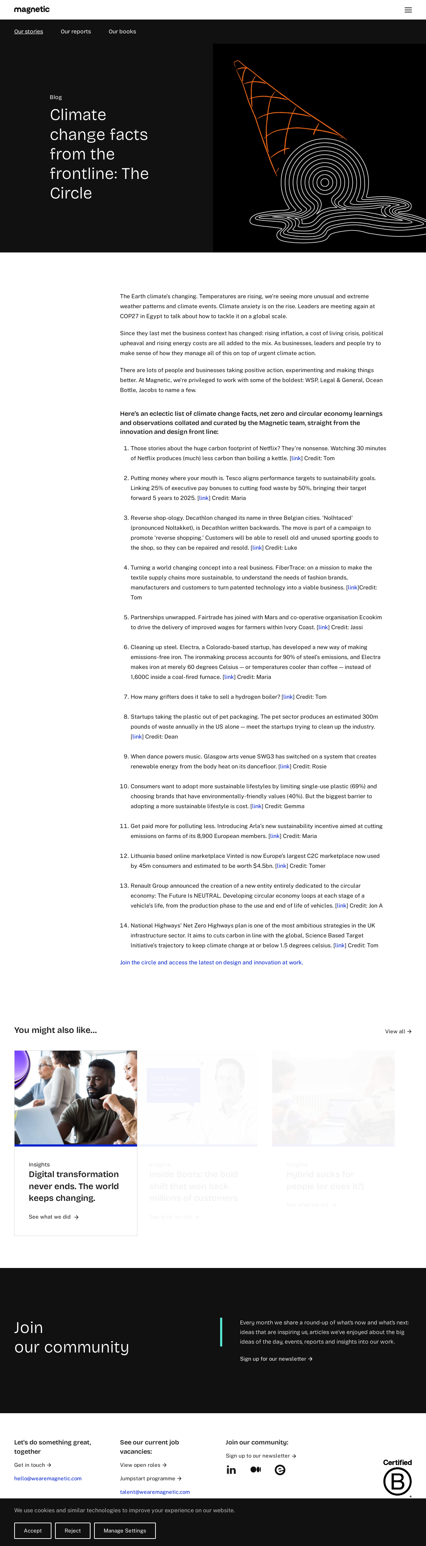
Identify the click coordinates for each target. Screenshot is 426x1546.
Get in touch (32, 1465)
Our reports (76, 31)
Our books (122, 31)
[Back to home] (32, 10)
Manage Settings (125, 1531)
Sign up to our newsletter (261, 1456)
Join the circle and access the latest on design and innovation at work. (205, 962)
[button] (408, 10)
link (290, 458)
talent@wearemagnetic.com (155, 1492)
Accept (33, 1531)
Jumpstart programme (150, 1478)
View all (407, 1031)
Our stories (28, 31)
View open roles (143, 1465)
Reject (73, 1531)
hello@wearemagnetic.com (48, 1478)
